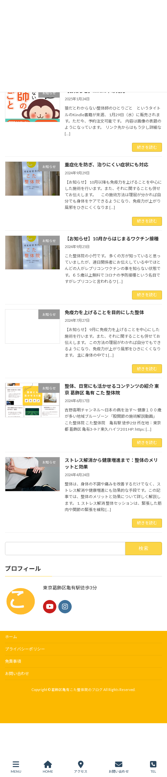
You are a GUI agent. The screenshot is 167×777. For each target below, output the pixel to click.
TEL (153, 767)
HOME (48, 767)
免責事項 (13, 661)
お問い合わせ (17, 673)
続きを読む (147, 147)
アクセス (80, 767)
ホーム (11, 636)
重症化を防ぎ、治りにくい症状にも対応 (106, 164)
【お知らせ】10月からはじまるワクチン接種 (112, 238)
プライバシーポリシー (25, 649)
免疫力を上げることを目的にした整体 (104, 312)
